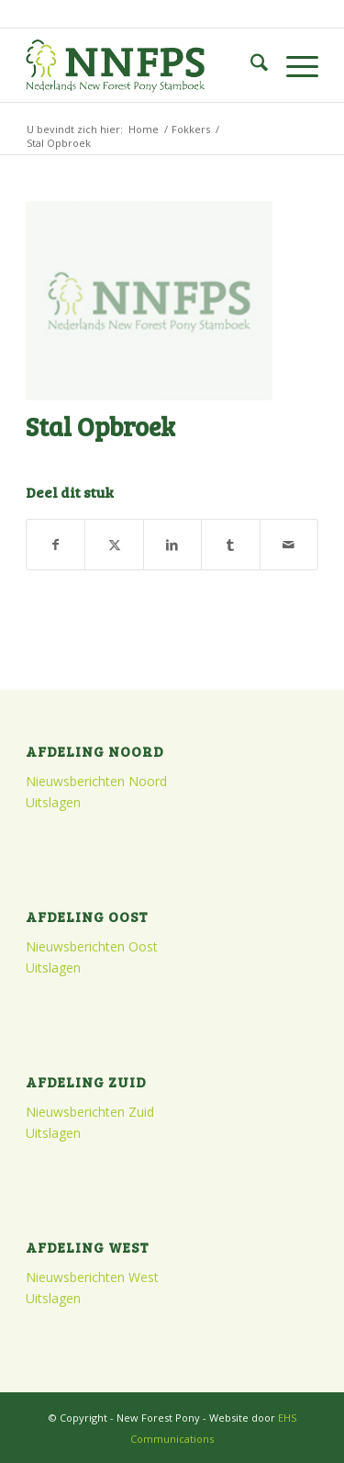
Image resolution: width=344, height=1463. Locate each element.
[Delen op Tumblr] (230, 544)
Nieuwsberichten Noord (96, 781)
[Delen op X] (113, 544)
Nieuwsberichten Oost (92, 946)
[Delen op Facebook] (55, 544)
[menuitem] (250, 65)
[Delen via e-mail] (289, 544)
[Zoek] (250, 65)
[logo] (143, 65)
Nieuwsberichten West (92, 1277)
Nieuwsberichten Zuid (90, 1111)
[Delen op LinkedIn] (172, 544)
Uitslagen (53, 802)
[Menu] (293, 65)
